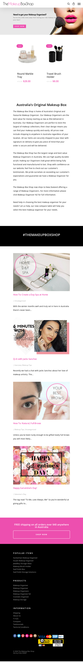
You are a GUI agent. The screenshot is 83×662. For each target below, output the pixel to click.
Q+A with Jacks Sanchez (25, 358)
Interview (17, 365)
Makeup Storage (19, 600)
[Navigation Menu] (79, 3)
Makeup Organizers (21, 591)
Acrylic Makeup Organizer (23, 561)
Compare (17, 621)
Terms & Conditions (21, 627)
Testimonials (18, 624)
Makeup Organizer (20, 588)
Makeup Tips (27, 365)
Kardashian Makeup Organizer (25, 558)
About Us (17, 616)
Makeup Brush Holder (22, 566)
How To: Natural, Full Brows (27, 423)
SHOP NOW (12, 22)
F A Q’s (15, 619)
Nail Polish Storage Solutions (24, 572)
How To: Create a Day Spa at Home (30, 294)
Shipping (16, 613)
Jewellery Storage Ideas (22, 563)
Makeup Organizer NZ (22, 594)
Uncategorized (20, 301)
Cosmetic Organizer (21, 597)
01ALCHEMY (22, 653)
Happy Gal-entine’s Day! (25, 488)
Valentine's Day (20, 494)
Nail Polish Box (19, 569)
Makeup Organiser (20, 585)
